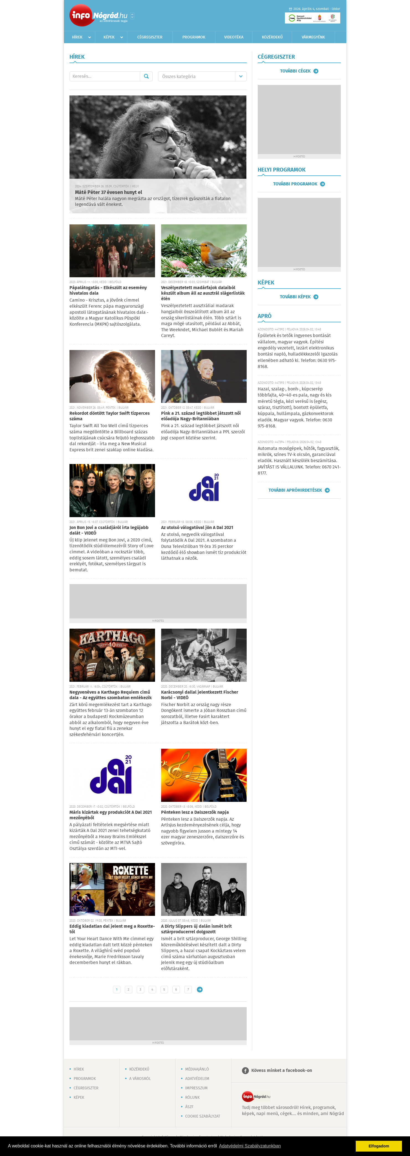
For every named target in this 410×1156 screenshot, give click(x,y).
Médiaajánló (197, 1069)
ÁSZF (189, 1107)
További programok (295, 184)
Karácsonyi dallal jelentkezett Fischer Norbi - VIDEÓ (199, 695)
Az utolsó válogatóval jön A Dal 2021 (197, 527)
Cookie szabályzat (202, 1116)
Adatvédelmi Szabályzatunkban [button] (250, 1146)
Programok (193, 37)
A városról (140, 1079)
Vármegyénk (313, 37)
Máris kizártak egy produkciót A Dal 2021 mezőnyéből (110, 815)
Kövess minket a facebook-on (281, 1070)
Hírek (77, 37)
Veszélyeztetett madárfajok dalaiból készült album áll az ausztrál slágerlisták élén (203, 293)
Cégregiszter (150, 37)
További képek (295, 296)
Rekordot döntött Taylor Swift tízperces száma (109, 416)
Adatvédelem (197, 1079)
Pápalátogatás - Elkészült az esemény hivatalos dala (108, 290)
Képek (109, 37)
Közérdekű (272, 37)
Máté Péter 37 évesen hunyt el (108, 192)
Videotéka (233, 37)
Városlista (132, 15)
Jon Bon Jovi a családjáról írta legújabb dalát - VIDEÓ (109, 530)
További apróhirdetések (295, 490)
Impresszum (196, 1088)
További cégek (295, 71)
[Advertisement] (158, 600)
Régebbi (199, 989)
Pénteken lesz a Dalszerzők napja (195, 812)
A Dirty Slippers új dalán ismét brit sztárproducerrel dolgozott (196, 929)
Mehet (146, 76)
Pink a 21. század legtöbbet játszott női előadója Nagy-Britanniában (201, 416)
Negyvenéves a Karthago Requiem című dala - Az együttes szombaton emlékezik (110, 695)
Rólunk (192, 1098)
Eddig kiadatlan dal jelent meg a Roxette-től (112, 929)
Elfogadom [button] (379, 1146)
